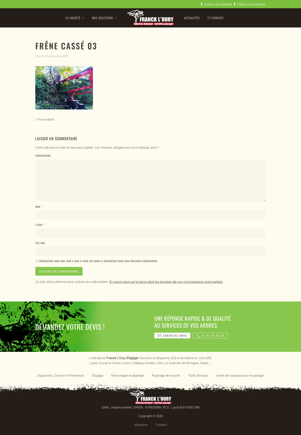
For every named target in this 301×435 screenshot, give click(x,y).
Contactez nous (172, 335)
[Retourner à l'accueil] (150, 17)
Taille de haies (198, 375)
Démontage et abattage (127, 375)
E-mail (40, 225)
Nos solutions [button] (104, 18)
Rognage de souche (166, 375)
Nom (38, 207)
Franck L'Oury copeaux (249, 4)
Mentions (141, 425)
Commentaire (43, 155)
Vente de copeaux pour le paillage (240, 375)
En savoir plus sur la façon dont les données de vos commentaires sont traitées (166, 282)
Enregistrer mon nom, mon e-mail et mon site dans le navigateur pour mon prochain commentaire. (96, 261)
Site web (40, 243)
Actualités (192, 18)
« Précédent (44, 119)
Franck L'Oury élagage (216, 4)
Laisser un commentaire (59, 271)
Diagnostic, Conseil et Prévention (60, 375)
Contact (216, 18)
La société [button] (74, 18)
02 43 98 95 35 (210, 335)
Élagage (97, 375)
